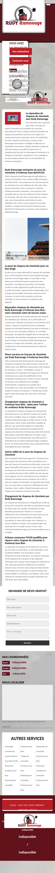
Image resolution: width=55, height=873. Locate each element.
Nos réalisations (20, 51)
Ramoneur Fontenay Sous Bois (10, 771)
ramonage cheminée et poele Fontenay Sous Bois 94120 (11, 753)
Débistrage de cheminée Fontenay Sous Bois (26, 782)
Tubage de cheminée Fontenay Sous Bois (26, 763)
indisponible (19, 662)
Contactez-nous (20, 60)
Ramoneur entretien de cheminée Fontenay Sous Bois (42, 775)
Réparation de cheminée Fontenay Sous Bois (42, 753)
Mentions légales (27, 810)
